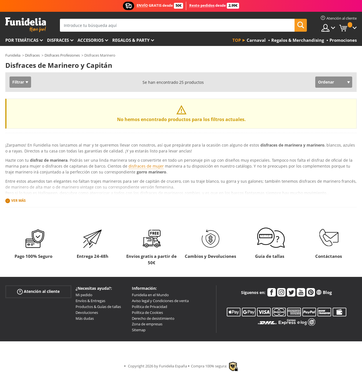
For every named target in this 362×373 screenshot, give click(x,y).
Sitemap (139, 329)
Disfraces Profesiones (62, 55)
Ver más (18, 200)
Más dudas (85, 318)
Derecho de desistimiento (153, 318)
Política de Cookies (147, 312)
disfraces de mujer (146, 166)
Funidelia (12, 55)
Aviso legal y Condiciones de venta (160, 300)
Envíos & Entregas (90, 300)
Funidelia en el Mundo (150, 294)
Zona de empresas (147, 323)
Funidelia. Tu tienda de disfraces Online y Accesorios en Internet (25, 24)
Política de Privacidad (149, 306)
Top (236, 40)
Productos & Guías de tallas (98, 306)
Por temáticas (21, 40)
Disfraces (58, 40)
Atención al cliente (38, 292)
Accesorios (91, 40)
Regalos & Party (131, 40)
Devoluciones (87, 312)
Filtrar (18, 82)
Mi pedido (84, 294)
